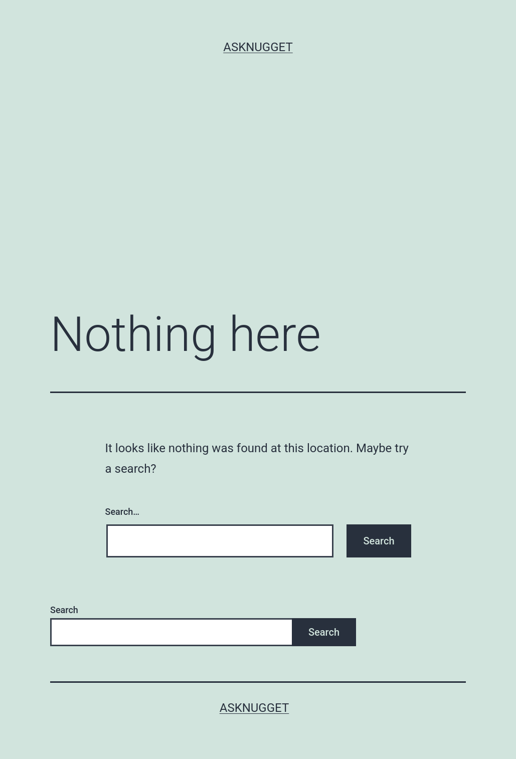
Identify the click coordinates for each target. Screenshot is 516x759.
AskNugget (258, 47)
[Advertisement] (258, 193)
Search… (122, 511)
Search (64, 610)
